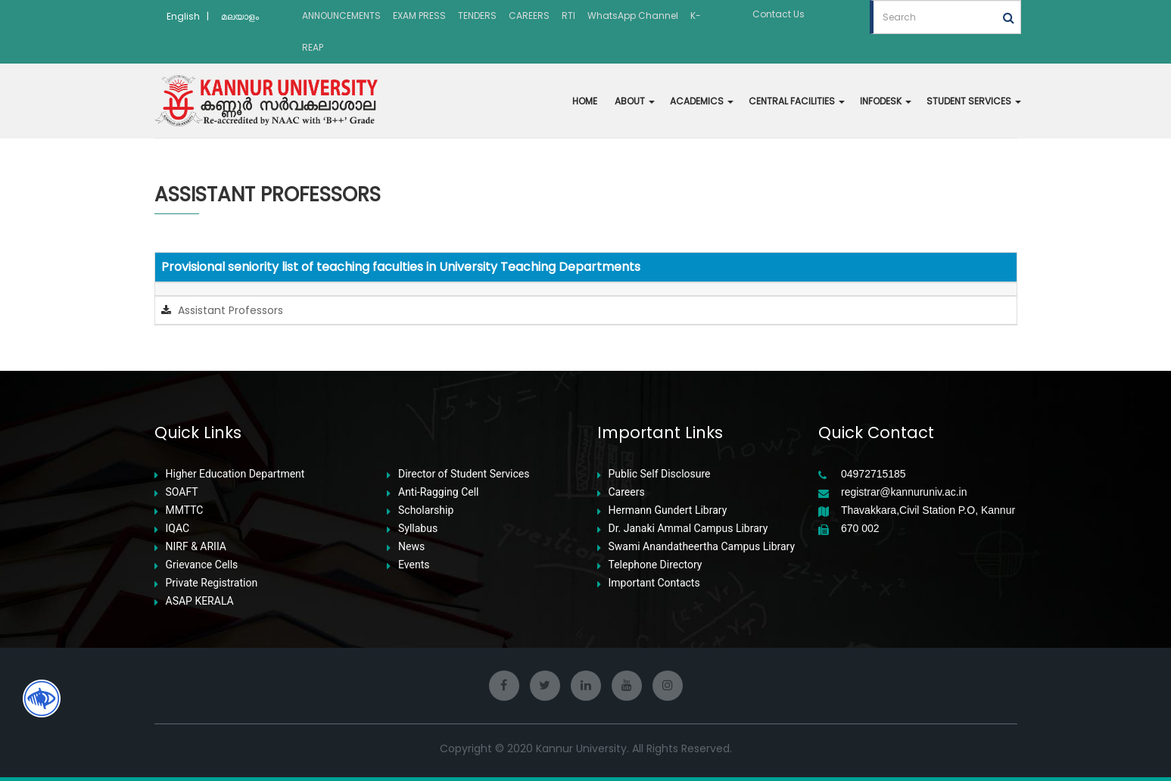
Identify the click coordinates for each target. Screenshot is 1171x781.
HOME (585, 101)
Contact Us (778, 14)
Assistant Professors (229, 310)
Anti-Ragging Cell (438, 492)
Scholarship (425, 510)
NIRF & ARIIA (196, 546)
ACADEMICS (701, 101)
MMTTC (185, 510)
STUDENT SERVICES (974, 101)
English (183, 16)
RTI (568, 15)
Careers (627, 492)
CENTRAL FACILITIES (797, 101)
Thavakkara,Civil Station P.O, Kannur (928, 510)
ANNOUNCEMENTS (341, 15)
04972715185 (873, 474)
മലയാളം (240, 16)
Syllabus (418, 528)
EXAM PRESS (419, 15)
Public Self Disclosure (660, 474)
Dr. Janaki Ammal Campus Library (688, 528)
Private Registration (212, 583)
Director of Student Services (463, 474)
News (411, 546)
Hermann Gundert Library (668, 510)
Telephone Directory (655, 565)
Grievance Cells (202, 565)
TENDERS (477, 15)
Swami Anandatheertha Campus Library (702, 546)
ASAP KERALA (200, 601)
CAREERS (529, 15)
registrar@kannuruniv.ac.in (904, 492)
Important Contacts (654, 583)
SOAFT (182, 492)
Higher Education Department (235, 474)
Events (413, 565)
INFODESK (885, 101)
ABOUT (635, 101)
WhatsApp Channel (632, 15)
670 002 (860, 528)
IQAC (178, 528)
